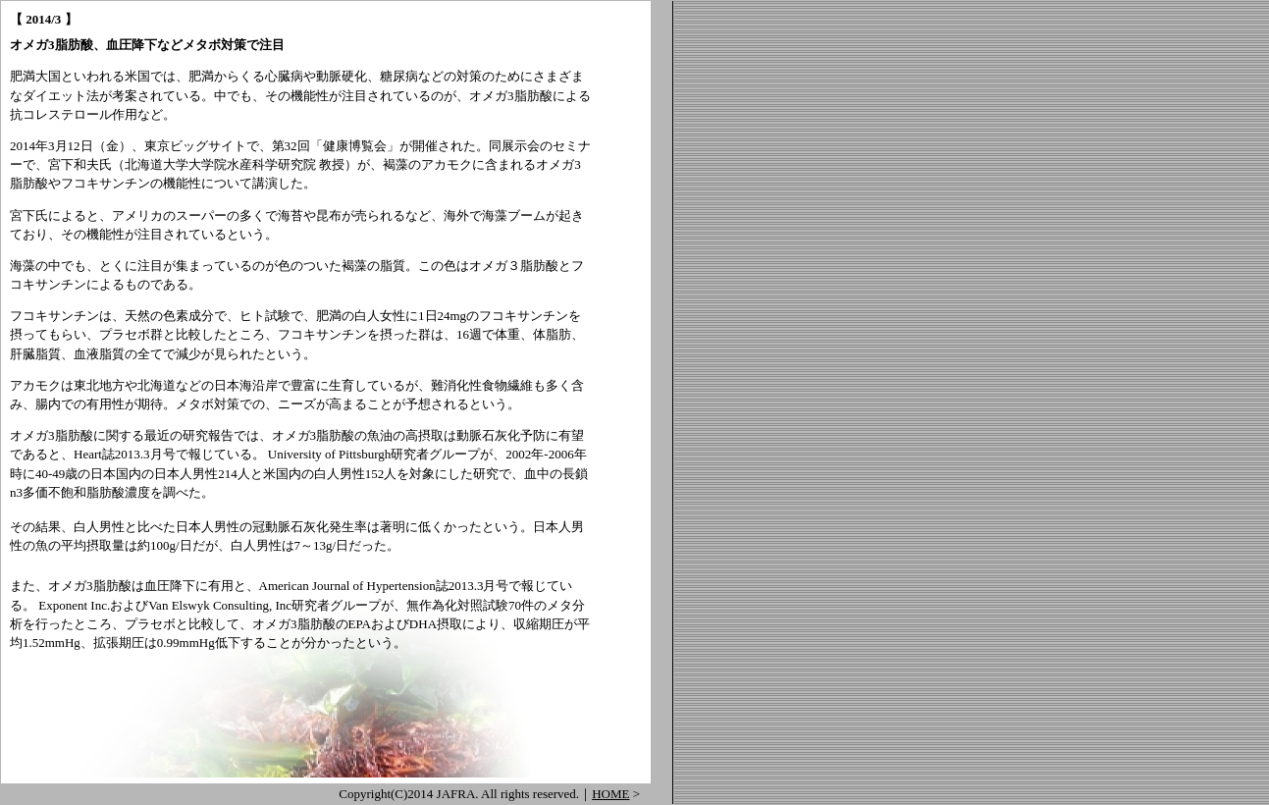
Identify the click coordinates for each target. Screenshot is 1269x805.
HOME (610, 793)
